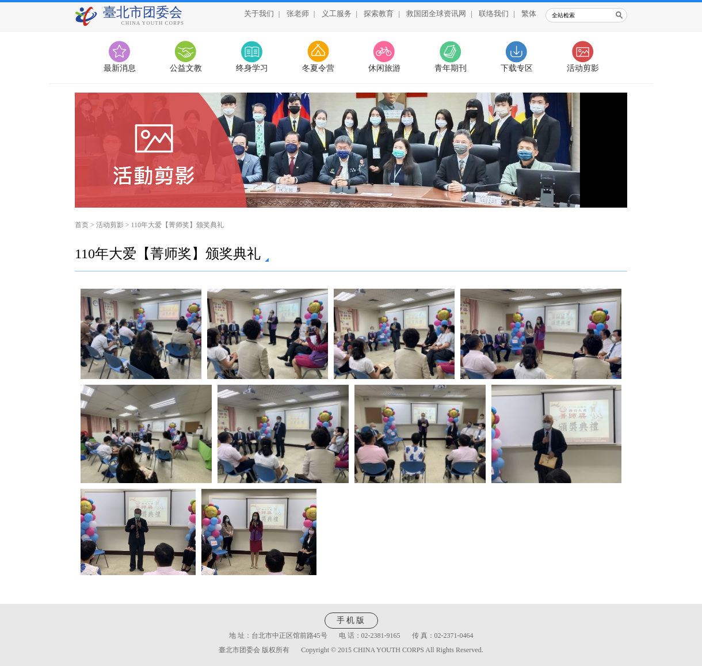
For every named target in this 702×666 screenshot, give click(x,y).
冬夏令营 (318, 68)
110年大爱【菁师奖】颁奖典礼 (177, 225)
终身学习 (252, 68)
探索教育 (379, 13)
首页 (82, 225)
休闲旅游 (384, 68)
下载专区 (517, 68)
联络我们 (494, 13)
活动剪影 (583, 68)
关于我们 (259, 13)
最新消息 (120, 68)
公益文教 (186, 68)
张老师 (298, 13)
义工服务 (337, 13)
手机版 (351, 620)
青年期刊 (450, 68)
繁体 (528, 13)
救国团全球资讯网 (436, 13)
